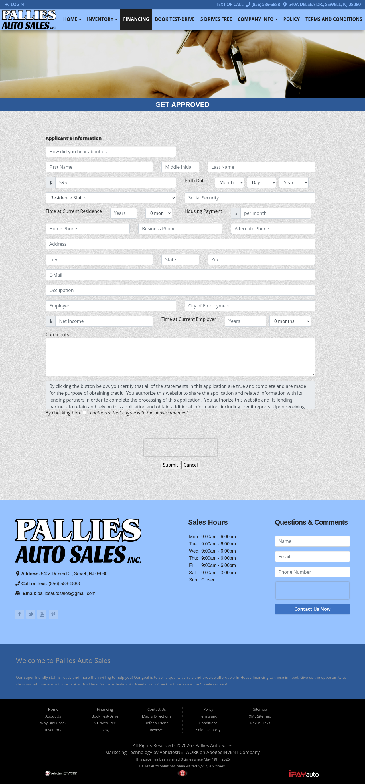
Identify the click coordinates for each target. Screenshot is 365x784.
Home (72, 19)
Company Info (257, 19)
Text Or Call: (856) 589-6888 (247, 4)
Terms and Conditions (333, 19)
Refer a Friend (157, 722)
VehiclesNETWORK (179, 752)
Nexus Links (260, 722)
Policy (291, 19)
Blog (105, 729)
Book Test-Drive (175, 19)
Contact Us (156, 709)
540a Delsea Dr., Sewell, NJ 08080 (322, 4)
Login (14, 4)
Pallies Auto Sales (214, 745)
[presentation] (180, 447)
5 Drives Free (216, 19)
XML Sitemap (260, 716)
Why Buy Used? (53, 722)
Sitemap (260, 709)
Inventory (102, 19)
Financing (136, 19)
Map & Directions (156, 716)
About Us (53, 716)
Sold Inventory (208, 729)
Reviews (156, 729)
